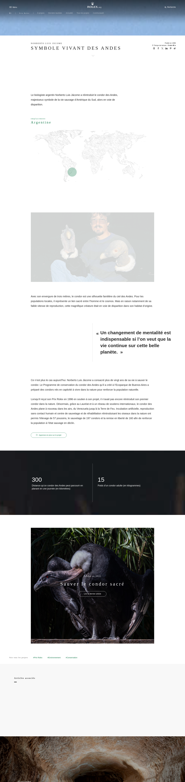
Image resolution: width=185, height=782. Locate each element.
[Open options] (92, 247)
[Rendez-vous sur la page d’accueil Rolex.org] (92, 5)
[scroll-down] (92, 52)
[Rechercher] (170, 7)
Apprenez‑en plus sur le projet (50, 435)
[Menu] (13, 7)
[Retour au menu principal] (10, 13)
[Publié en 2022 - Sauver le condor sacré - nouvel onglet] (92, 594)
